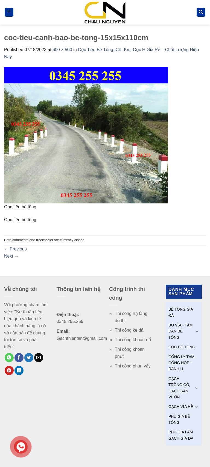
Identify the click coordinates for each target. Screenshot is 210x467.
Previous (15, 249)
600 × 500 (62, 49)
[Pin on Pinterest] (9, 370)
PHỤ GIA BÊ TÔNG (179, 419)
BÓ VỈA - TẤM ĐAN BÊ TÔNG (180, 331)
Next (11, 256)
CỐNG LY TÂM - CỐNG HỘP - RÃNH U (182, 363)
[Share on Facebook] (19, 357)
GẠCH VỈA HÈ (180, 406)
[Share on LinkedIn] (19, 370)
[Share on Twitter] (28, 357)
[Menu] (9, 12)
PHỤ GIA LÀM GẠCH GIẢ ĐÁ (180, 435)
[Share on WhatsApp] (9, 357)
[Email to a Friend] (38, 357)
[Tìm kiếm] (201, 12)
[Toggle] (197, 331)
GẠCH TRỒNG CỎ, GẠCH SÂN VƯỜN (179, 387)
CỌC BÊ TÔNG (181, 347)
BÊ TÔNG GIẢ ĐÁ (180, 312)
